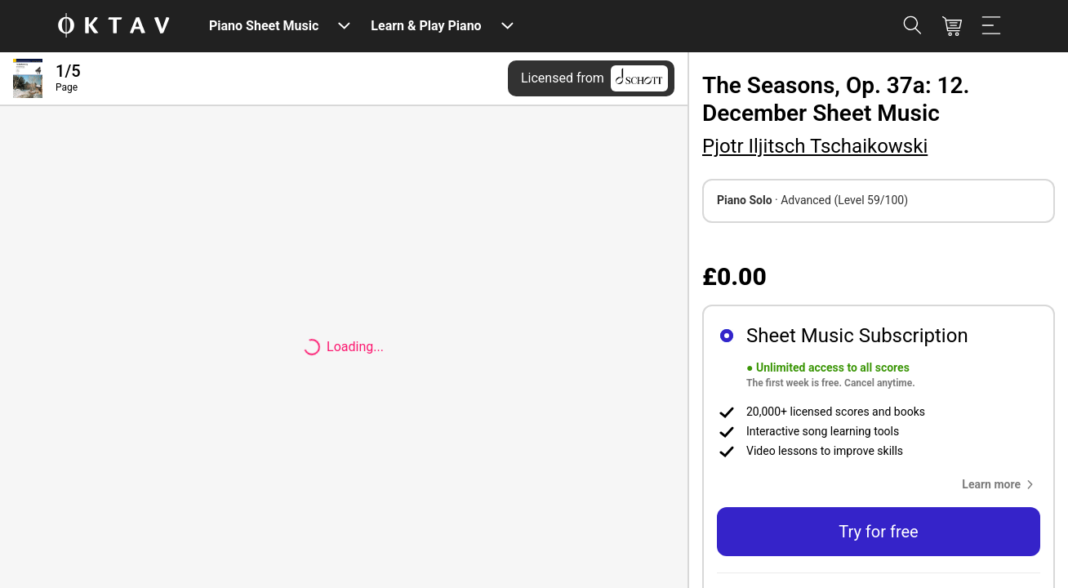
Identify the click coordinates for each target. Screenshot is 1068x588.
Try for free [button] (878, 531)
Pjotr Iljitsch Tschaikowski (815, 146)
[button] (1001, 484)
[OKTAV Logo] (113, 26)
